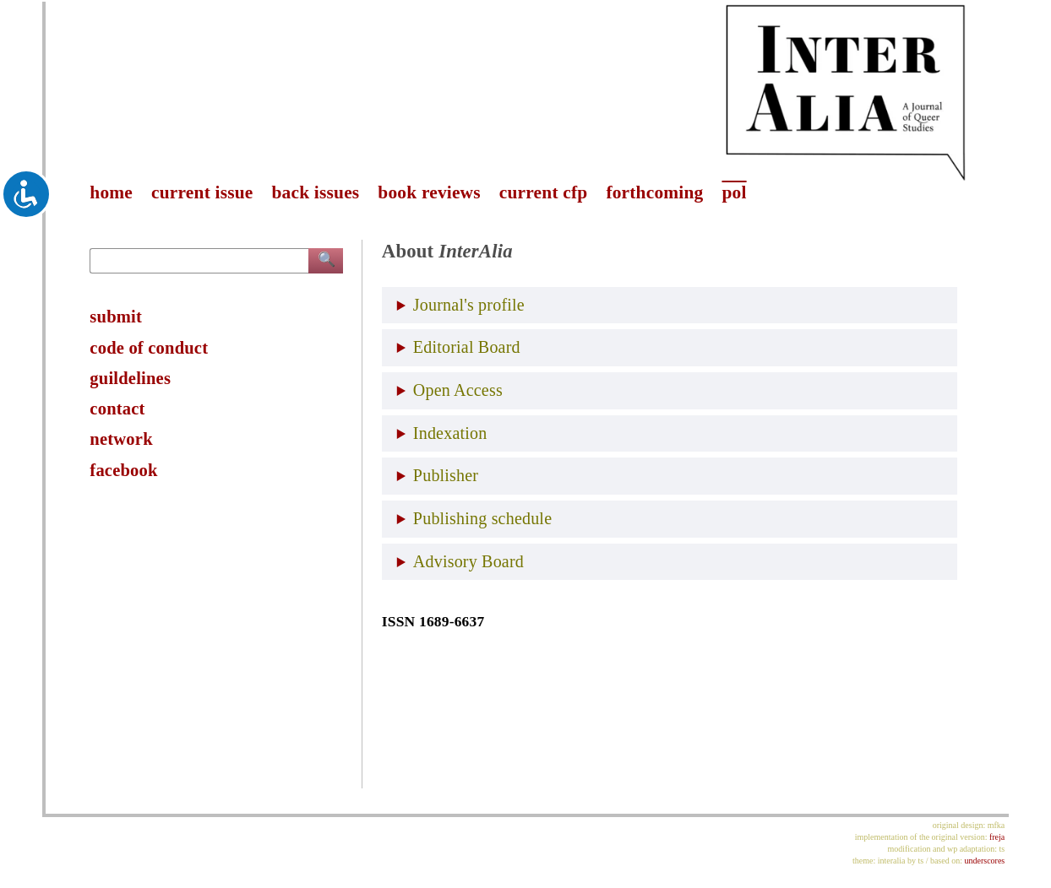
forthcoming (654, 192)
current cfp (543, 192)
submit (116, 316)
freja (997, 837)
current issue (202, 192)
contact (117, 408)
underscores (984, 860)
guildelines (130, 378)
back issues (316, 192)
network (121, 439)
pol (734, 192)
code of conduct (149, 347)
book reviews (429, 192)
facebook (123, 470)
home (111, 192)
